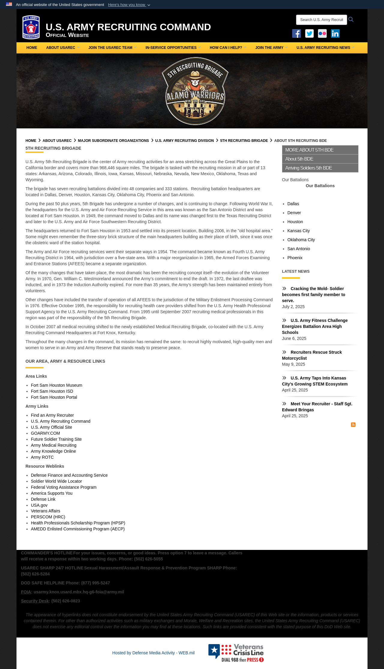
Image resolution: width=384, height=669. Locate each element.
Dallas (293, 203)
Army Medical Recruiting (53, 445)
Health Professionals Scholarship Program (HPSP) (78, 522)
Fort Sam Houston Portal (54, 397)
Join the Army (271, 48)
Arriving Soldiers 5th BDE (308, 167)
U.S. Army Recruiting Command (60, 421)
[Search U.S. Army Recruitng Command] (321, 20)
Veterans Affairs (45, 510)
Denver (294, 212)
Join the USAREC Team (112, 48)
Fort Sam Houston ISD (52, 391)
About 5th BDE (299, 158)
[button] (130, 5)
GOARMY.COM (45, 433)
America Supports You (52, 493)
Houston (295, 221)
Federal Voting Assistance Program (64, 487)
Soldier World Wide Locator (56, 481)
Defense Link (43, 499)
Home (31, 48)
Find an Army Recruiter (52, 415)
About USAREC (63, 48)
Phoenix (295, 257)
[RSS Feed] (353, 424)
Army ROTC (42, 457)
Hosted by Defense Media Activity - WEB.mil (153, 652)
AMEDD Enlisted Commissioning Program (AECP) (78, 528)
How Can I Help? (228, 48)
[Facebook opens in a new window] (296, 33)
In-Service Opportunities (173, 48)
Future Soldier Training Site (56, 439)
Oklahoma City (301, 239)
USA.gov (39, 505)
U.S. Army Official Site (51, 427)
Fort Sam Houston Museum (56, 385)
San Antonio (298, 248)
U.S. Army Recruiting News (326, 48)
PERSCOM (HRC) (48, 516)
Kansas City (298, 230)
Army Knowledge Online (53, 451)
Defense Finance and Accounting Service (69, 475)
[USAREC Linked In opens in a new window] (336, 33)
